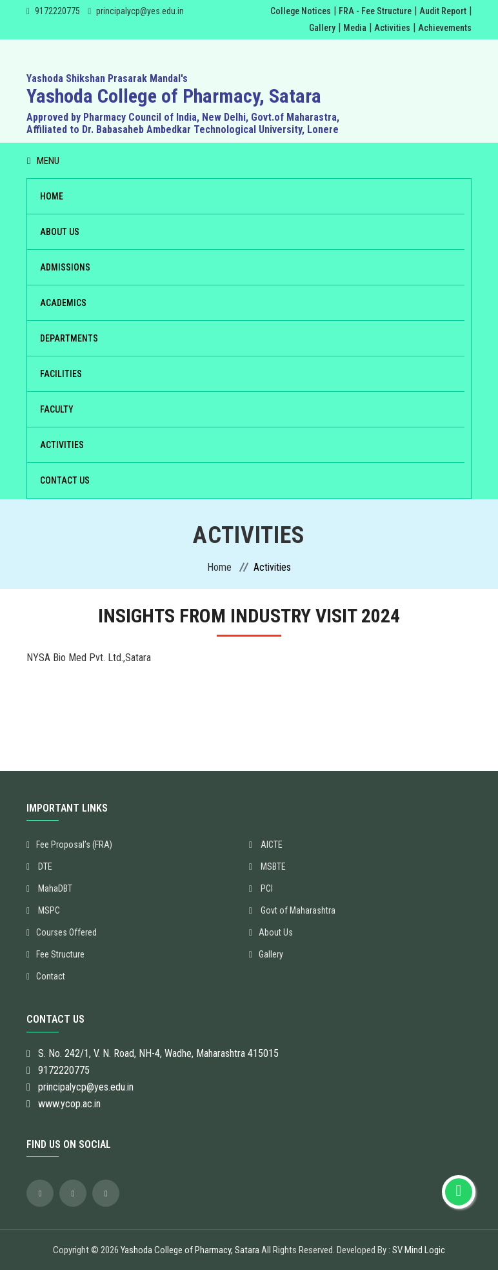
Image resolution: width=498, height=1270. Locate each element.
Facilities (61, 374)
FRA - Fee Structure (375, 11)
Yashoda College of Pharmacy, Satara (190, 1250)
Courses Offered (61, 932)
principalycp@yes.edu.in (140, 11)
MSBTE (267, 866)
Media (354, 28)
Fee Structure (55, 954)
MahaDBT (49, 888)
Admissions (65, 267)
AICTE (266, 844)
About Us (59, 232)
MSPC (43, 910)
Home (51, 196)
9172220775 (57, 11)
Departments (69, 338)
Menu (43, 161)
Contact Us (65, 480)
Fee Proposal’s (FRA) (69, 844)
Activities (392, 28)
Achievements (445, 28)
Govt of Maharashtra (292, 910)
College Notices (300, 11)
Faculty (57, 409)
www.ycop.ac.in (69, 1104)
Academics (63, 303)
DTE (39, 866)
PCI (261, 888)
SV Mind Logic (418, 1250)
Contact (45, 976)
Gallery (322, 28)
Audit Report (442, 11)
